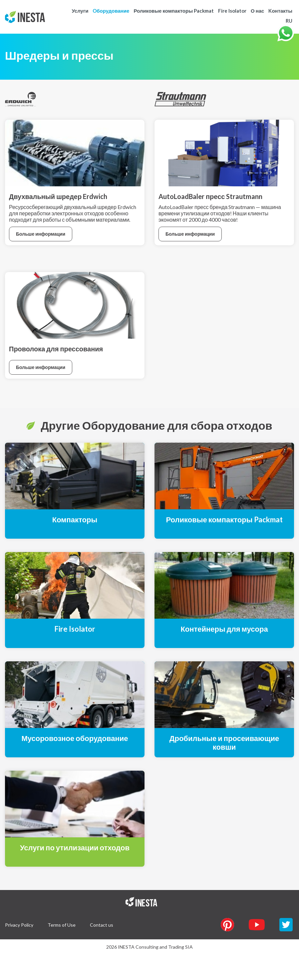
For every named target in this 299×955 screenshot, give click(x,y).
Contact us (101, 925)
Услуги (80, 11)
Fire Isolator (232, 11)
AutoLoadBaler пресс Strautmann (210, 196)
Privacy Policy (19, 925)
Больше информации (40, 234)
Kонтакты (280, 11)
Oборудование (111, 11)
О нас (257, 11)
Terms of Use (62, 925)
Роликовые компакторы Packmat (174, 11)
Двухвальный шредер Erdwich (58, 196)
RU (289, 21)
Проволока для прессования (56, 349)
